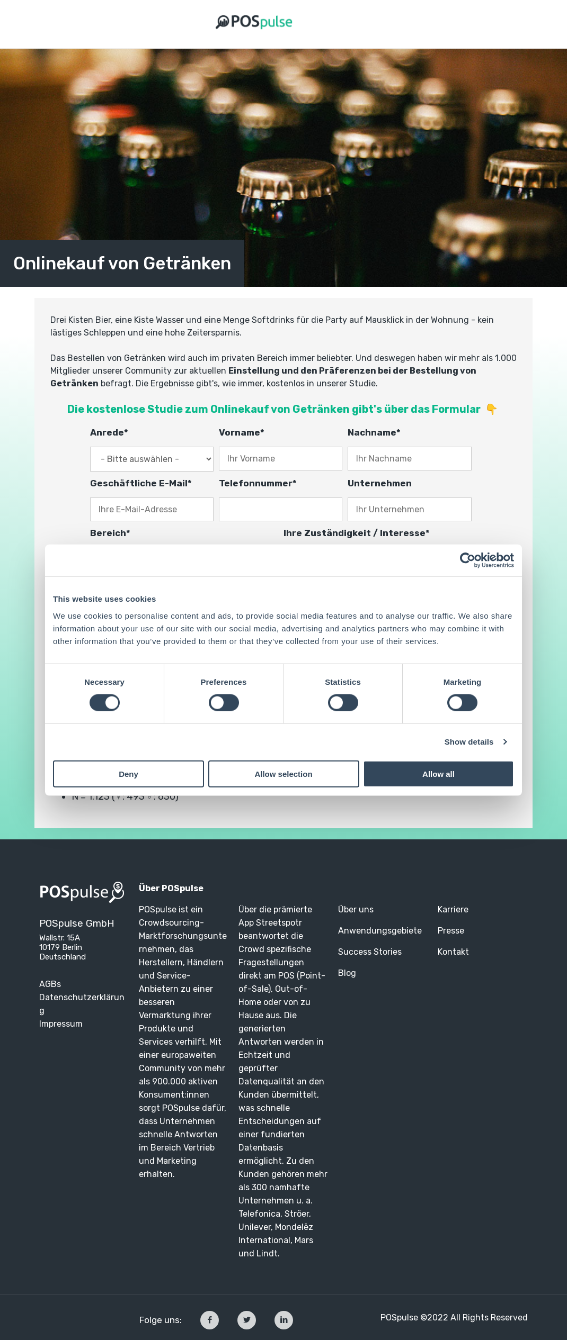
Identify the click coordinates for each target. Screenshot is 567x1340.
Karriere (453, 909)
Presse (451, 931)
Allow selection (283, 773)
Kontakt (453, 952)
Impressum (61, 1024)
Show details (469, 741)
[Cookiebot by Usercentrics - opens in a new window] (467, 560)
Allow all (438, 773)
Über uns (356, 909)
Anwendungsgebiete (380, 931)
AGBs (50, 984)
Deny (128, 773)
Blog (347, 973)
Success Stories (371, 952)
